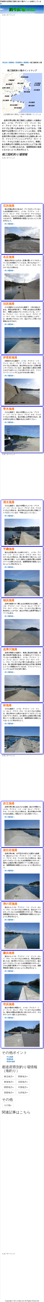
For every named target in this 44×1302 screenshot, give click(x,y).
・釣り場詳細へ (9, 224)
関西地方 (9, 1087)
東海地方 (9, 1082)
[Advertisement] (22, 38)
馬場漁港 (10, 1059)
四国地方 (9, 1092)
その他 (7, 1105)
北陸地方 (23, 1082)
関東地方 (23, 1076)
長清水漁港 (11, 1061)
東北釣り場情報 (8, 62)
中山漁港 (10, 1057)
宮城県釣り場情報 (22, 62)
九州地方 (23, 1092)
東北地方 (9, 1076)
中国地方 (23, 1087)
